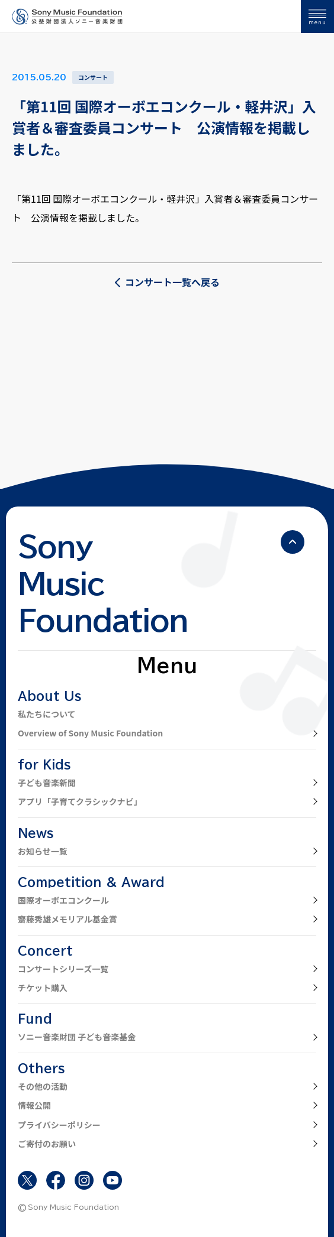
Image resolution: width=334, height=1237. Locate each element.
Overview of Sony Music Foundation (90, 733)
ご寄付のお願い (47, 1144)
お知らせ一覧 (43, 851)
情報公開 (34, 1105)
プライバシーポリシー (59, 1125)
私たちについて (47, 714)
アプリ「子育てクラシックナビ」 (80, 801)
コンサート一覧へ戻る (167, 282)
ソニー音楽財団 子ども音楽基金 (77, 1037)
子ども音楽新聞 (47, 782)
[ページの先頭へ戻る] (292, 542)
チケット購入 (43, 988)
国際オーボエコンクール (63, 900)
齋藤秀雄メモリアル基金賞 (67, 919)
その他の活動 (43, 1086)
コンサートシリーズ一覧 (63, 969)
